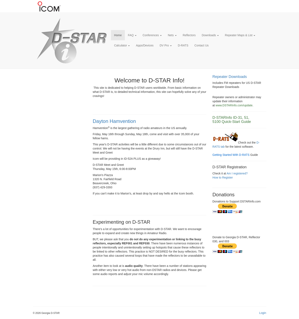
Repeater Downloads (229, 77)
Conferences (152, 35)
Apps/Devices (144, 45)
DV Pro (166, 45)
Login (262, 313)
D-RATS (183, 45)
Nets (172, 35)
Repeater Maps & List (240, 35)
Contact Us (201, 45)
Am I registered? (237, 173)
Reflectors (189, 35)
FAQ (132, 35)
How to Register (222, 177)
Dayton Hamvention (114, 121)
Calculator (122, 45)
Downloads (210, 35)
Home (118, 35)
